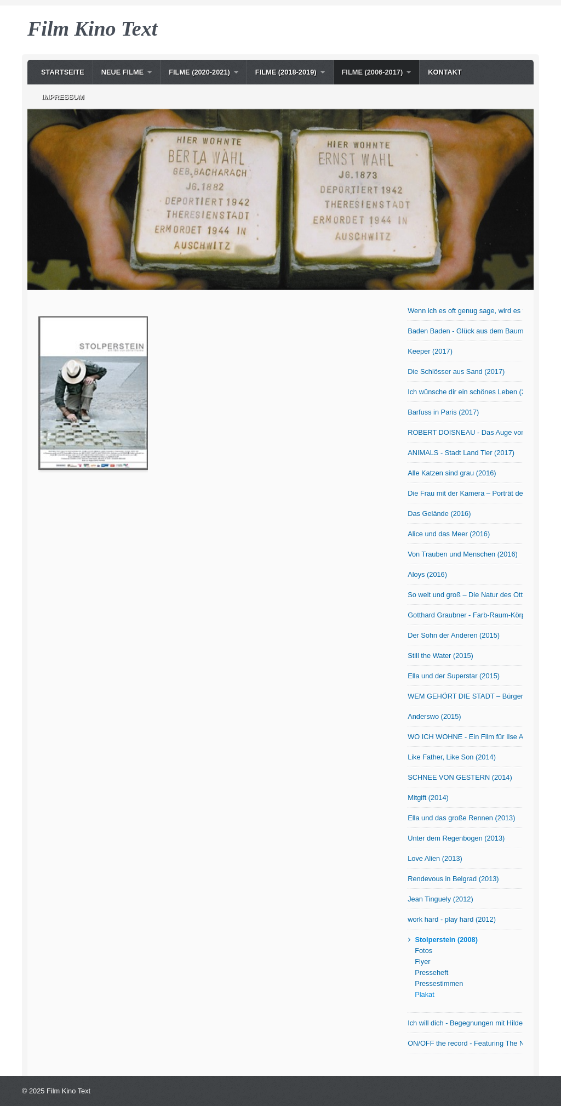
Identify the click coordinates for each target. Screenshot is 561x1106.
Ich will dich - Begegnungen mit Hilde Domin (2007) (465, 1023)
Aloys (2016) (427, 574)
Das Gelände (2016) (439, 513)
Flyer (422, 961)
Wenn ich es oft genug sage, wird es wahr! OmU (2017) (465, 311)
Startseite (62, 72)
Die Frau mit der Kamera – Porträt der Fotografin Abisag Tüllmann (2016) (465, 493)
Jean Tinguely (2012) (440, 899)
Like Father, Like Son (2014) (452, 757)
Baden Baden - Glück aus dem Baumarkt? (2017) (465, 331)
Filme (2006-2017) (372, 72)
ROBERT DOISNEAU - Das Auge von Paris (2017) (465, 432)
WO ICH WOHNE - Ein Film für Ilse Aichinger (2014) (465, 737)
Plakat (424, 994)
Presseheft (431, 972)
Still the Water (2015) (440, 655)
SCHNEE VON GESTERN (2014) (460, 777)
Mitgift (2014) (428, 797)
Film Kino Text (92, 28)
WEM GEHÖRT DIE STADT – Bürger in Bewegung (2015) (465, 696)
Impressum (63, 97)
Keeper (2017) (430, 351)
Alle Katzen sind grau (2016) (452, 473)
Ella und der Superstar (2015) (454, 676)
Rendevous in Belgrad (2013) (453, 879)
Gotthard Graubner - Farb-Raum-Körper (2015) (465, 615)
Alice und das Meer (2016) (449, 534)
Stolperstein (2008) (446, 939)
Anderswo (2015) (434, 716)
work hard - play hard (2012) (452, 919)
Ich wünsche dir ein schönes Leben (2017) (465, 392)
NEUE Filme (122, 72)
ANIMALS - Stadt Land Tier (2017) (461, 453)
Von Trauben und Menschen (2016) (463, 554)
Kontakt (445, 72)
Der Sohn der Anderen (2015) (454, 635)
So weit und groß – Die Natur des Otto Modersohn (465, 595)
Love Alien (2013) (435, 858)
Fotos (423, 950)
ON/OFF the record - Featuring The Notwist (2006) (465, 1043)
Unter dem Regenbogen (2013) (456, 838)
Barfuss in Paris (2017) (443, 412)
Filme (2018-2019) (286, 72)
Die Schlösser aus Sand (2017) (456, 371)
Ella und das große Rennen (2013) (461, 818)
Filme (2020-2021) (199, 72)
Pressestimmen (439, 983)
